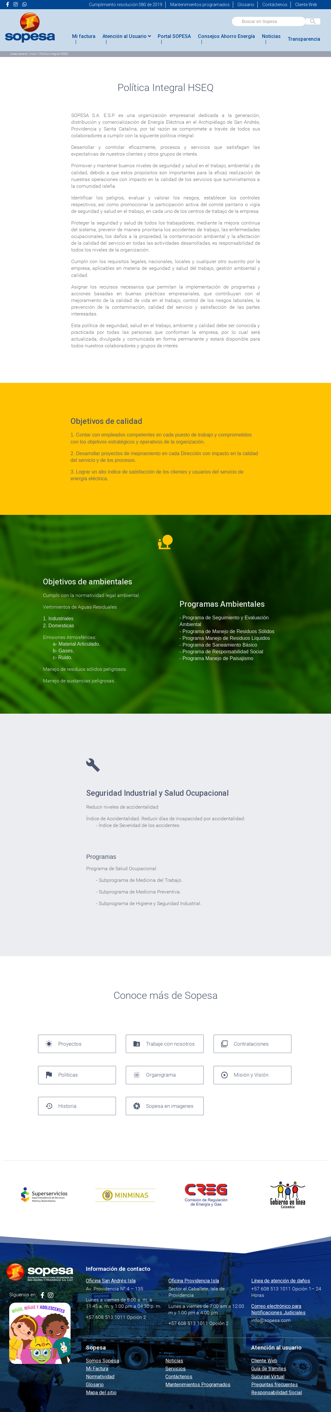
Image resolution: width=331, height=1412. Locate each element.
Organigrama (154, 1075)
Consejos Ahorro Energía (226, 36)
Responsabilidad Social (276, 1392)
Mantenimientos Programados (197, 1384)
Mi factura (83, 36)
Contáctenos (274, 4)
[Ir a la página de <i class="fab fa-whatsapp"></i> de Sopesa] (24, 5)
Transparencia (304, 39)
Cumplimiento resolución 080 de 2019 (125, 4)
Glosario (245, 4)
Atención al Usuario (126, 36)
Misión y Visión (245, 1075)
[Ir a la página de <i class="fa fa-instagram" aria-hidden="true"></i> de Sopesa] (15, 5)
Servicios (175, 1369)
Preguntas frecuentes (274, 1384)
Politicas (62, 1075)
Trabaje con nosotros (164, 1043)
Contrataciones (245, 1043)
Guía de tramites (268, 1369)
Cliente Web (306, 4)
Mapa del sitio (101, 1392)
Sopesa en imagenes (163, 1106)
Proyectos (64, 1043)
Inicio (33, 53)
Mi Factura (97, 1369)
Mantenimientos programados (200, 4)
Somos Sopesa (102, 1361)
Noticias (271, 36)
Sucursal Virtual (267, 1377)
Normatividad (100, 1377)
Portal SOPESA (174, 36)
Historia (61, 1106)
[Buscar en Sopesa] (313, 21)
